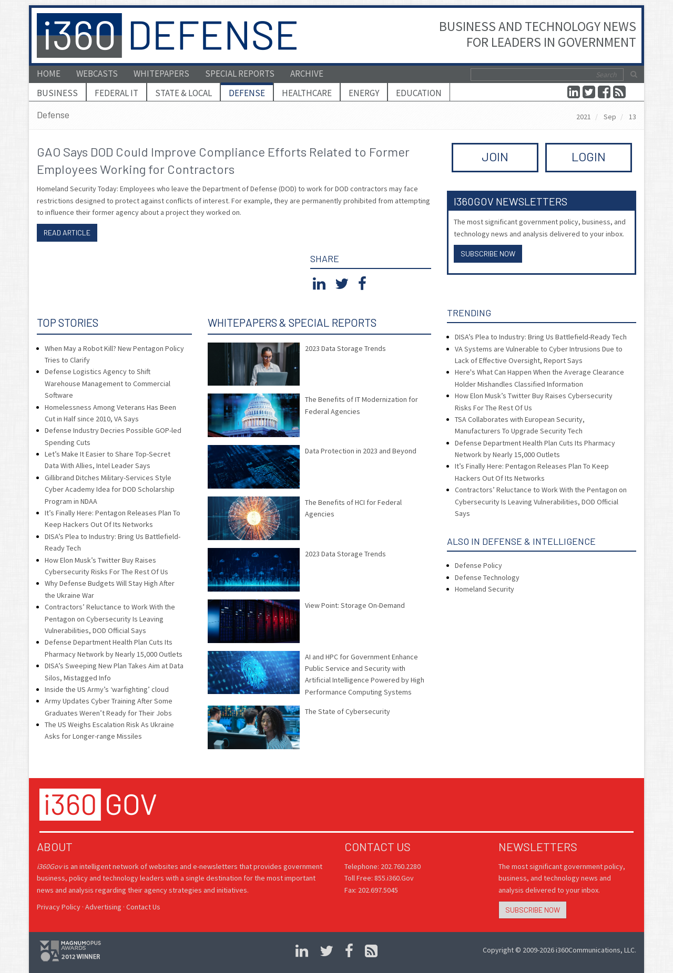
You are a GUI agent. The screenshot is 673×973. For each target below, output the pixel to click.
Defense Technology (487, 577)
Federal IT (116, 93)
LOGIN (589, 156)
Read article (67, 232)
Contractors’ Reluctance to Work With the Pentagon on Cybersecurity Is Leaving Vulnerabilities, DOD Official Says (110, 618)
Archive (306, 73)
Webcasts (97, 73)
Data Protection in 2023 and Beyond (360, 451)
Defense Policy (478, 565)
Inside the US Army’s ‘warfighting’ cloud (107, 689)
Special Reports (239, 73)
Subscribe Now (488, 253)
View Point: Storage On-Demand (355, 605)
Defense (247, 93)
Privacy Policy (58, 907)
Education (419, 93)
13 (632, 116)
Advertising (103, 907)
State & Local (183, 93)
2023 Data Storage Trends (345, 348)
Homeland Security (484, 589)
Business (57, 93)
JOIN (495, 156)
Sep (610, 116)
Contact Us (143, 907)
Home (48, 73)
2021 (583, 116)
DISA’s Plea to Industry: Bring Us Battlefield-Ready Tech (541, 336)
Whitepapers (161, 73)
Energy (364, 93)
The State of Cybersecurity (347, 711)
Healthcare (307, 93)
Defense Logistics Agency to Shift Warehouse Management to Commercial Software (107, 383)
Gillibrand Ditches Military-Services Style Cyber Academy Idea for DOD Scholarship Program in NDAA (110, 489)
